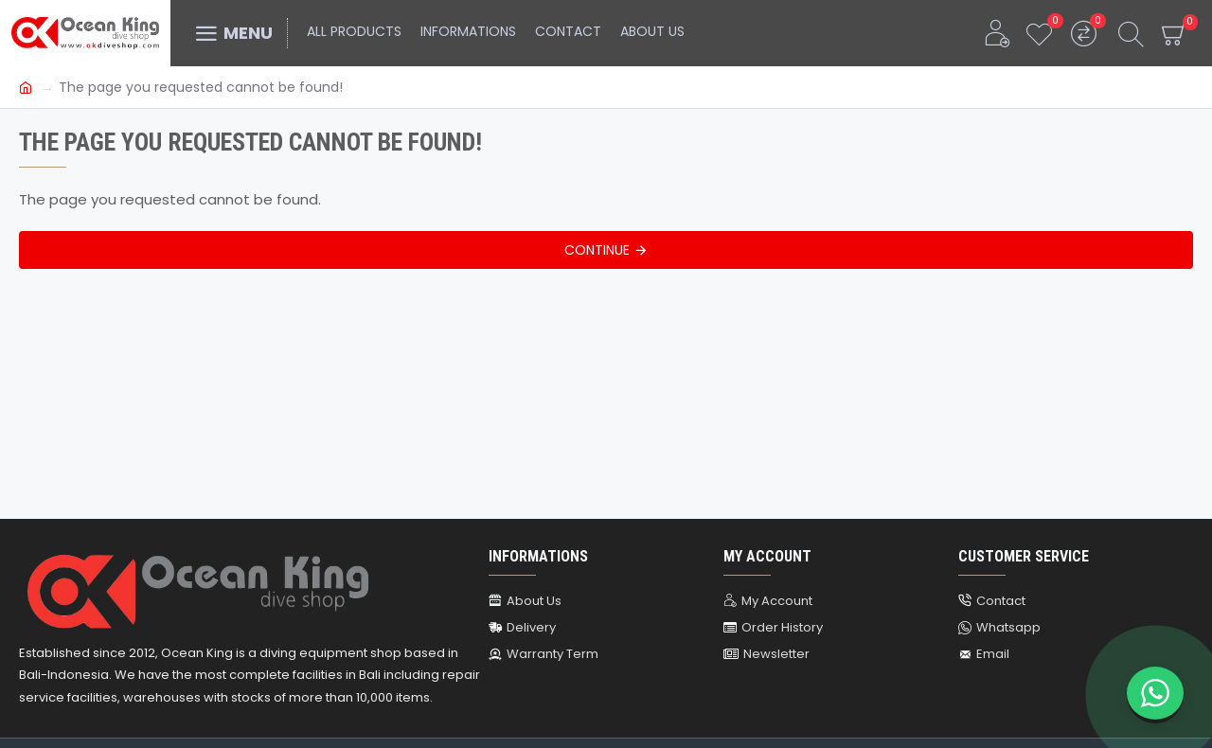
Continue (597, 249)
